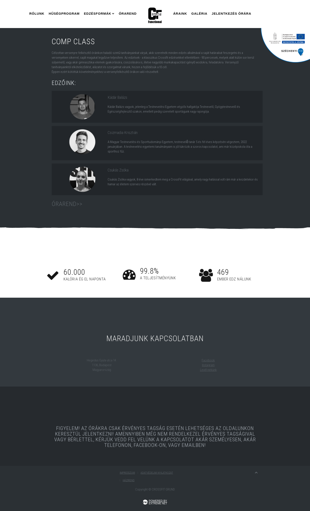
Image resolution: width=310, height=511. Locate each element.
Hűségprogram (64, 13)
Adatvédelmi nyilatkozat (157, 472)
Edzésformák (97, 13)
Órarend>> (67, 204)
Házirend (129, 480)
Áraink (180, 13)
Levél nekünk (208, 374)
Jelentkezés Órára (231, 13)
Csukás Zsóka (118, 170)
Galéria (199, 13)
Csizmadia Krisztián (123, 132)
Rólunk (36, 13)
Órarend (128, 13)
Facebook (208, 364)
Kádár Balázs (117, 97)
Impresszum (127, 472)
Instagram (208, 369)
